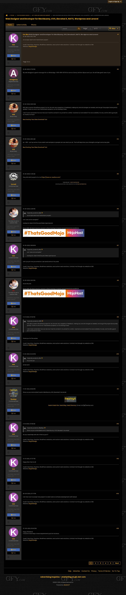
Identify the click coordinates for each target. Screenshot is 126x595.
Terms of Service (104, 571)
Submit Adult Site (53, 405)
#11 (118, 389)
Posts (10, 25)
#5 (118, 174)
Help (69, 571)
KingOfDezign (33, 46)
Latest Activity (22, 25)
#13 (118, 458)
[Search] (71, 28)
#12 (118, 424)
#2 (118, 69)
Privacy (93, 571)
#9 (118, 317)
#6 (118, 209)
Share (13, 56)
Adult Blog (63, 405)
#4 (118, 139)
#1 (118, 34)
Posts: (9, 52)
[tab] (10, 24)
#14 (117, 493)
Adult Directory (71, 405)
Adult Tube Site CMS (74, 182)
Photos (33, 25)
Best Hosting (27, 119)
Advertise (76, 571)
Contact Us (86, 571)
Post (13, 59)
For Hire (26, 34)
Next (117, 563)
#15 (117, 528)
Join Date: (11, 50)
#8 (118, 280)
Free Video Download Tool (39, 119)
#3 (118, 104)
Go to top (116, 571)
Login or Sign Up (115, 1)
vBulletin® (67, 585)
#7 (118, 245)
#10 (117, 354)
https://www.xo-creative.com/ (50, 177)
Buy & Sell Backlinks (82, 184)
